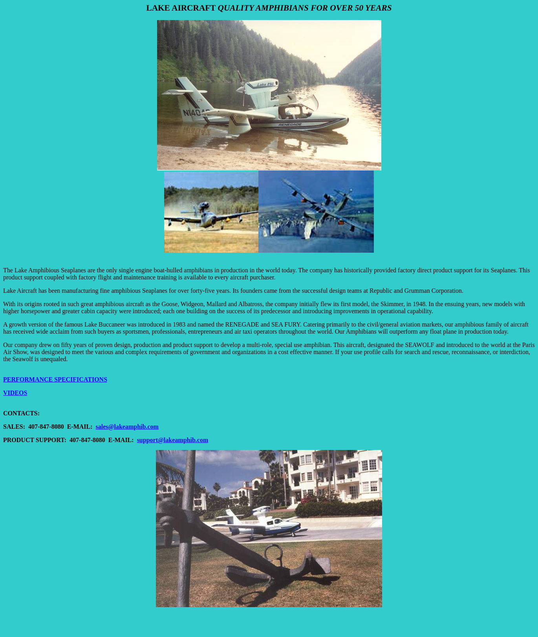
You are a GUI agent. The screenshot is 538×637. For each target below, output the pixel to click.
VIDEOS (15, 392)
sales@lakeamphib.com (127, 426)
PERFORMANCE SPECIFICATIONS (55, 379)
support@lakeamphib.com (173, 440)
